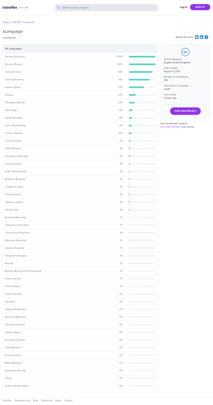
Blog (35, 400)
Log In (183, 7)
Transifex (7, 400)
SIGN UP (200, 7)
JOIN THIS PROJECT (185, 111)
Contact (68, 400)
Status (58, 400)
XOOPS (17, 22)
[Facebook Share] (206, 37)
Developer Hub (22, 400)
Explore (7, 22)
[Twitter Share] (196, 37)
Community (46, 400)
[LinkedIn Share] (201, 37)
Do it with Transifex (170, 126)
